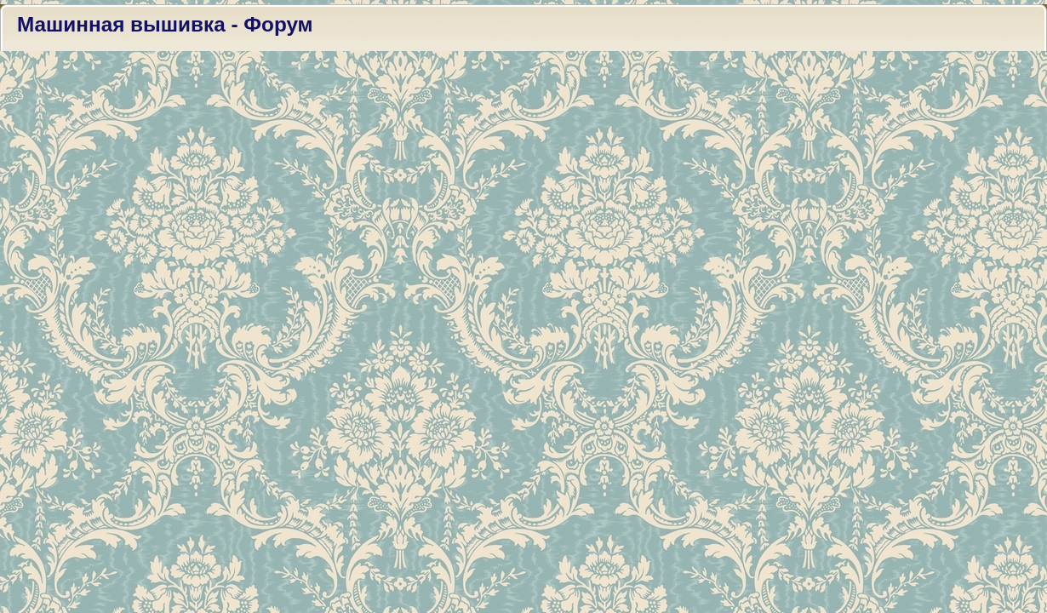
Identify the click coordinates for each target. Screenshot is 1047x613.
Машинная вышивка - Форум (165, 24)
